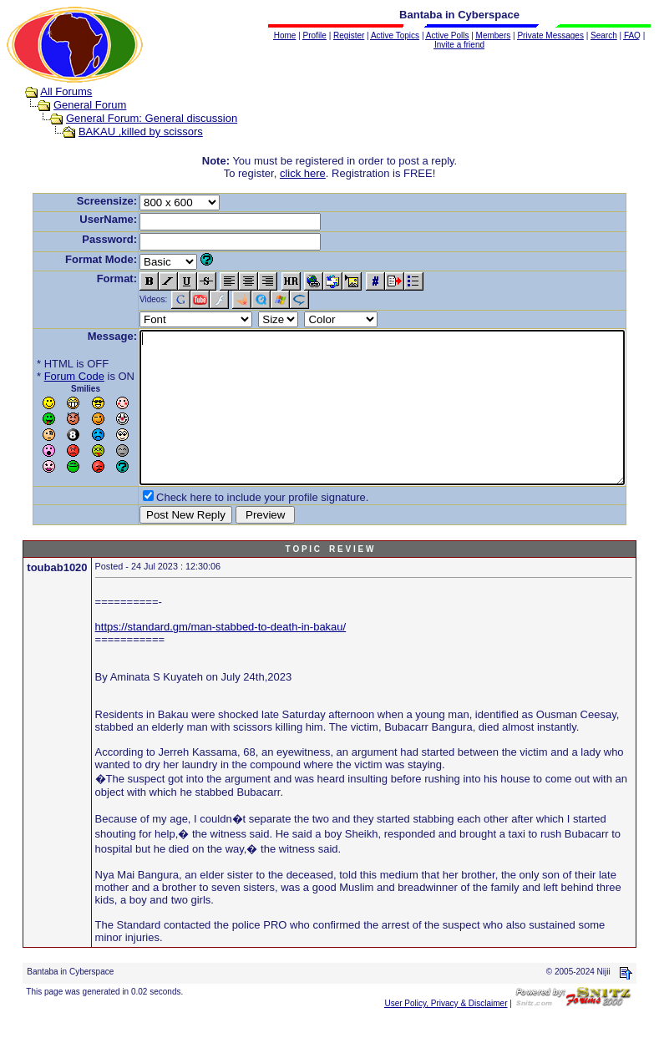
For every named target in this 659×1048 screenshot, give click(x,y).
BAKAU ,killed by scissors (125, 131)
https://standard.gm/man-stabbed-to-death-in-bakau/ (221, 657)
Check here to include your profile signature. (236, 527)
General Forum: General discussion (135, 118)
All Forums (50, 91)
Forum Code (48, 376)
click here (306, 173)
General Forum (74, 105)
